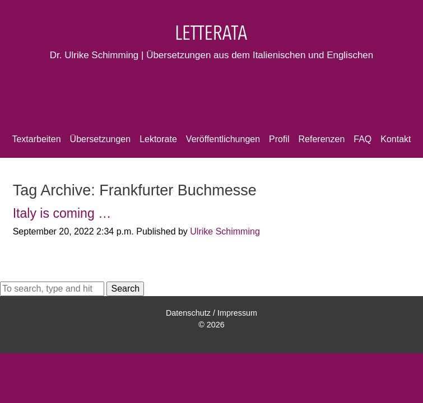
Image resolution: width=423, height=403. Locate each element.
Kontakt (395, 139)
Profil (279, 139)
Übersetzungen (100, 139)
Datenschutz (188, 312)
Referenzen (322, 139)
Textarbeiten (36, 139)
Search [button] (125, 288)
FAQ (362, 139)
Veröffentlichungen (223, 139)
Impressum (237, 312)
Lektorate (158, 139)
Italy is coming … (62, 213)
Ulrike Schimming (224, 231)
